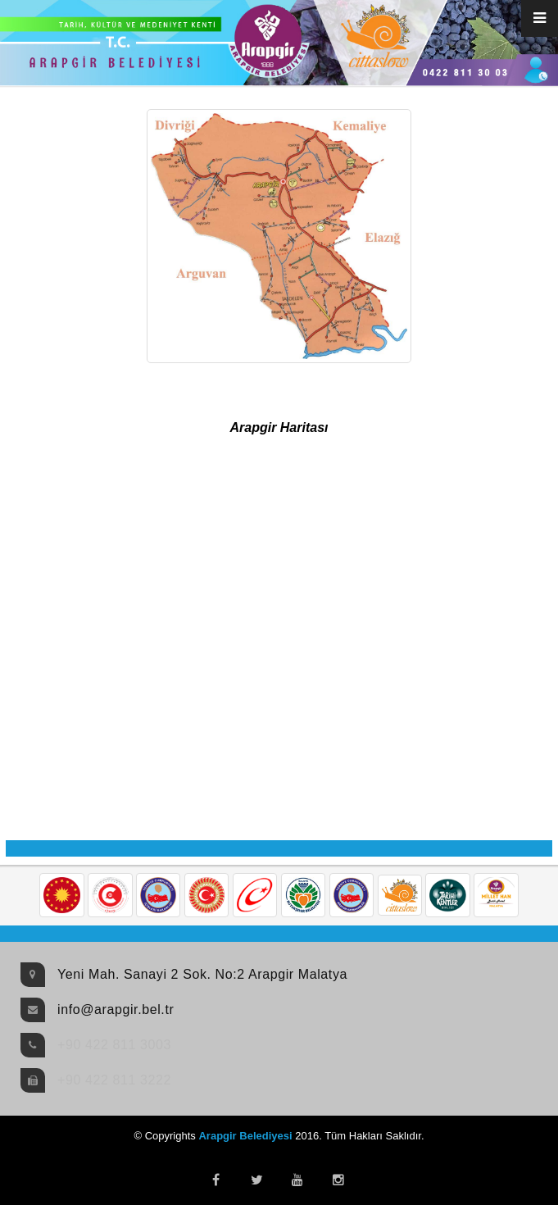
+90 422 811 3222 (114, 1080)
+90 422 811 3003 (114, 1045)
